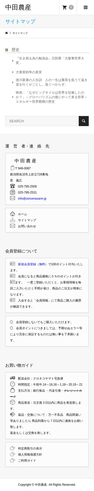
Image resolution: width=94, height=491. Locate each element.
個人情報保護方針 (28, 454)
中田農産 (18, 7)
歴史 (16, 50)
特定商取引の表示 (28, 448)
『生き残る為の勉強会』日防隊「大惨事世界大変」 (50, 60)
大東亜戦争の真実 (29, 72)
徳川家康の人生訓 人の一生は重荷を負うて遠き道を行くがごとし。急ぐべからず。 (51, 82)
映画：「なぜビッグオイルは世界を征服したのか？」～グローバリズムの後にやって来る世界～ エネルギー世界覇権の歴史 (52, 97)
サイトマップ (25, 220)
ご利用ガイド (25, 460)
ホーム (21, 214)
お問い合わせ (25, 226)
